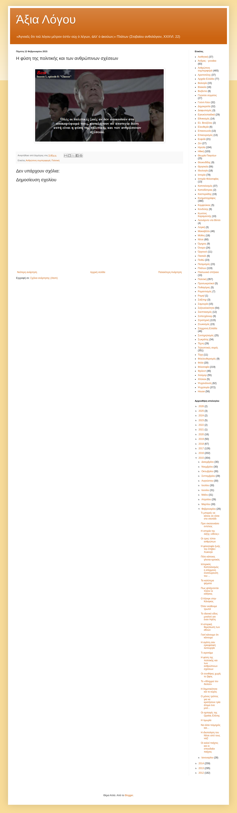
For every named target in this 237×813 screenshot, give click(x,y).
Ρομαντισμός (205, 291)
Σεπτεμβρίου (208, 476)
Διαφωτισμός (205, 110)
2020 (202, 434)
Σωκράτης (203, 339)
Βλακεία (202, 87)
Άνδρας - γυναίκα (207, 60)
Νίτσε (201, 239)
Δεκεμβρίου (208, 461)
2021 (202, 429)
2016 (202, 453)
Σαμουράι (203, 304)
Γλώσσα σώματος (207, 95)
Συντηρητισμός (206, 335)
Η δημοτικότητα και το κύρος (209, 690)
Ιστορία (201, 174)
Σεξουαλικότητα (206, 308)
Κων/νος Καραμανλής (204, 215)
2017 (202, 448)
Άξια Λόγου (46, 19)
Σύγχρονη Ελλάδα (207, 328)
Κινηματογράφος (207, 198)
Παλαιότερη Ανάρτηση (170, 272)
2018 (202, 443)
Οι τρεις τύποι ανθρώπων (208, 540)
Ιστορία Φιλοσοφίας (208, 178)
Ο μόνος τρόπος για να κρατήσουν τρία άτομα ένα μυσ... (210, 702)
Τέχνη (201, 343)
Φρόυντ (202, 371)
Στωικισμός (204, 324)
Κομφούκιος (204, 205)
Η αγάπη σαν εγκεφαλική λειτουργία (208, 645)
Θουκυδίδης (204, 162)
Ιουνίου (205, 490)
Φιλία (200, 362)
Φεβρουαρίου (209, 508)
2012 (202, 772)
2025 (202, 411)
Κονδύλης (203, 209)
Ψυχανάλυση (205, 383)
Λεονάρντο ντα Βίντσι (209, 220)
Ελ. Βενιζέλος (205, 122)
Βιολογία (202, 83)
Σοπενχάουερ (205, 316)
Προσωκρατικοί (206, 283)
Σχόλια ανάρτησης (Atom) (44, 278)
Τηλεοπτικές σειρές (208, 347)
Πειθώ (201, 260)
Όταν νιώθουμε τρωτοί (209, 607)
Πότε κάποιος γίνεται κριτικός (210, 558)
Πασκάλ (202, 256)
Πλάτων (202, 268)
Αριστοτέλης (204, 74)
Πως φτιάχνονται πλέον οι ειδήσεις (210, 591)
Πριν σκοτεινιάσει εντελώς (210, 525)
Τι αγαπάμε (207, 652)
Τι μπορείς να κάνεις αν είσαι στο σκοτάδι (210, 515)
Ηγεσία (201, 147)
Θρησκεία (203, 166)
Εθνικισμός (204, 118)
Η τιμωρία (206, 720)
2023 (202, 420)
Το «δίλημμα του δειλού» (209, 683)
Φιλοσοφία (203, 367)
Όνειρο (201, 247)
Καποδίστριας (205, 189)
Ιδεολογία (203, 170)
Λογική (201, 227)
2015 (202, 457)
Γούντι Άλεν (204, 102)
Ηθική (201, 151)
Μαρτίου (206, 504)
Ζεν (200, 143)
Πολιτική (55, 160)
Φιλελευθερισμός (207, 358)
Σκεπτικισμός (205, 312)
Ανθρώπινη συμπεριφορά (38, 160)
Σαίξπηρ (202, 299)
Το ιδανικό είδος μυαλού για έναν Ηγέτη (209, 616)
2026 (202, 406)
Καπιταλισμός (205, 185)
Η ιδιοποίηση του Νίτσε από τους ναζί (210, 735)
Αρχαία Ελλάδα (206, 78)
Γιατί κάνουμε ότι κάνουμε (210, 636)
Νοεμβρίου (207, 466)
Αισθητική (203, 56)
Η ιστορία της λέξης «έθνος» (210, 532)
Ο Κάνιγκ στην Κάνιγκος (208, 600)
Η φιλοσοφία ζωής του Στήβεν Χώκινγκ (210, 549)
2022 (202, 425)
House (201, 391)
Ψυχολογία (203, 387)
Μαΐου (205, 494)
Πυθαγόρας (204, 287)
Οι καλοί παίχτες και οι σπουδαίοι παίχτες (209, 747)
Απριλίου (206, 499)
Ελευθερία (203, 126)
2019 (202, 439)
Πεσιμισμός (204, 264)
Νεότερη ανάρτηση (27, 272)
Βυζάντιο (202, 91)
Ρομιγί (201, 295)
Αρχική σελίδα (97, 272)
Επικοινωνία (204, 130)
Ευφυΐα (202, 139)
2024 (202, 415)
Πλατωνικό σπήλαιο (208, 272)
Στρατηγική (203, 320)
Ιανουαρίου (207, 757)
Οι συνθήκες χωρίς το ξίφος (211, 675)
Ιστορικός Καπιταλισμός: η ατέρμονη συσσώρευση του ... (210, 570)
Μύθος (201, 235)
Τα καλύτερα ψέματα (207, 582)
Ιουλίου (205, 485)
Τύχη (200, 354)
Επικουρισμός (205, 135)
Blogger (129, 795)
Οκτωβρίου (207, 471)
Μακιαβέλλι (204, 231)
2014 (202, 763)
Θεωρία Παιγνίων (207, 155)
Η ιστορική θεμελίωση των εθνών (210, 627)
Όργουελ (202, 251)
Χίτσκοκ (202, 379)
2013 (202, 768)
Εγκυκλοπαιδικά (206, 114)
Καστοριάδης (205, 194)
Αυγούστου (207, 480)
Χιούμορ (202, 375)
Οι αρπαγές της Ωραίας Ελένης (210, 714)
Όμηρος (202, 243)
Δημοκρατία (204, 106)
